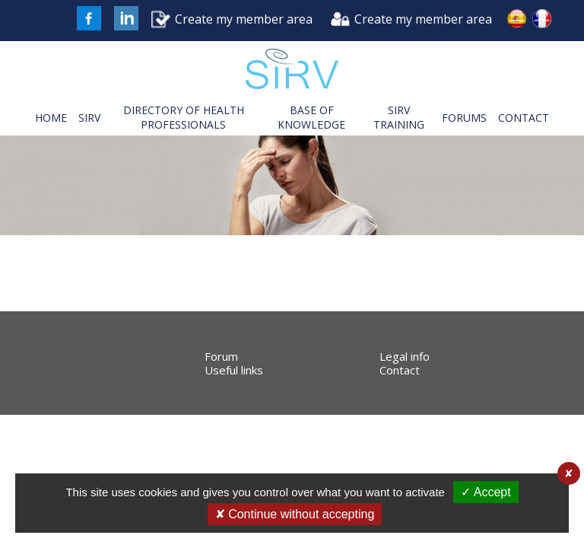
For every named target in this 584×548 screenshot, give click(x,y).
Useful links (234, 370)
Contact (399, 370)
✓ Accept (485, 492)
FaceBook (89, 18)
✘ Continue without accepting (295, 514)
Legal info (404, 356)
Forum (221, 356)
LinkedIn (126, 18)
